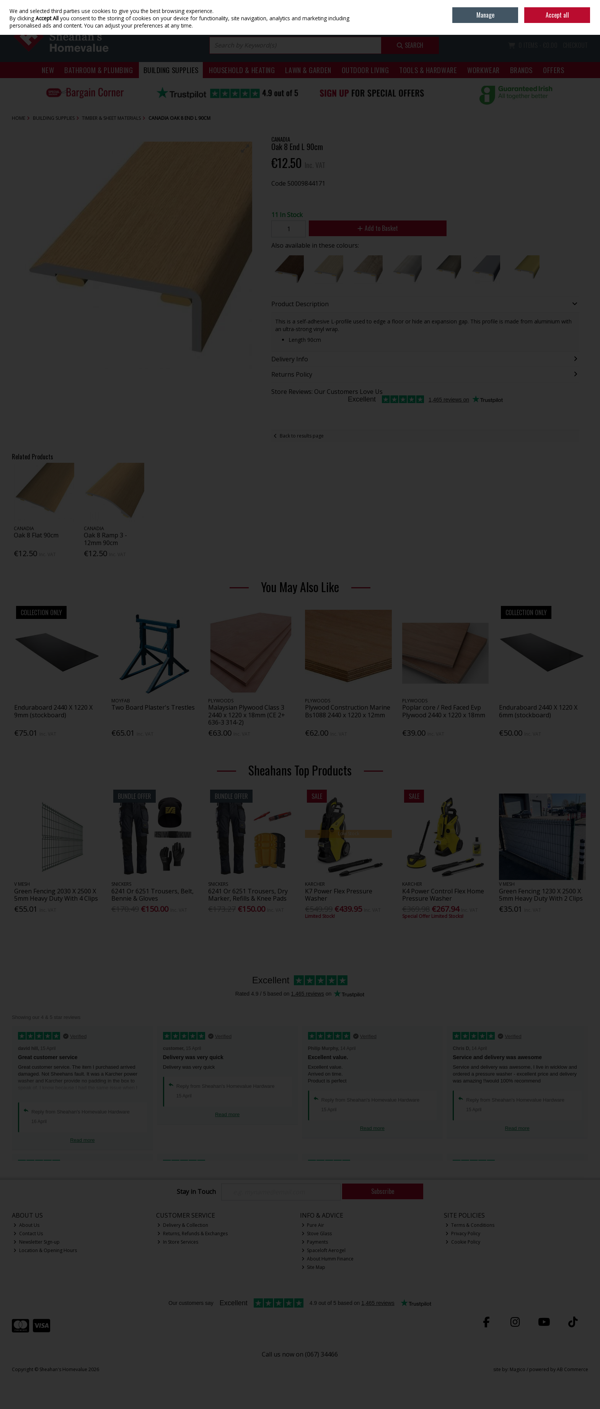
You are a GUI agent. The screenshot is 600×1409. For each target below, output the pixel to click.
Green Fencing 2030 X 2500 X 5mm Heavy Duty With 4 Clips (56, 895)
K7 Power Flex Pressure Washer (338, 895)
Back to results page (302, 436)
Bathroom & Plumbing (98, 70)
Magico (517, 1369)
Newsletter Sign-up (36, 1242)
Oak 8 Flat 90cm (36, 535)
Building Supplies (171, 70)
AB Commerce (572, 1369)
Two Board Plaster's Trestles (153, 707)
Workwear (483, 70)
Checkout (575, 45)
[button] (245, 148)
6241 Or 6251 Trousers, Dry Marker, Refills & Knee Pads (248, 895)
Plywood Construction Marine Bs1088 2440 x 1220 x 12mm (347, 711)
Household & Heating (242, 70)
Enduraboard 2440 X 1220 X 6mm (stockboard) (538, 711)
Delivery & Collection (182, 1225)
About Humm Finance (328, 1259)
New (48, 70)
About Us (26, 1225)
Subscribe (382, 1191)
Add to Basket (377, 228)
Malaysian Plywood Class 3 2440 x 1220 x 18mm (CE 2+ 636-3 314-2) (246, 714)
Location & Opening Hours (45, 1250)
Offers (553, 70)
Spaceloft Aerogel (324, 1250)
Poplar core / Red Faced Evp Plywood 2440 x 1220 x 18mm (443, 711)
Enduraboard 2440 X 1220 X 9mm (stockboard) (53, 711)
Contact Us (28, 1233)
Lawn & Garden (308, 70)
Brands (521, 70)
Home (534, 5)
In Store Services (177, 1242)
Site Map (314, 1267)
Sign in (567, 23)
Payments (315, 1242)
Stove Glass (317, 1233)
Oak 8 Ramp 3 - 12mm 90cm (105, 539)
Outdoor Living (365, 70)
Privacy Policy (462, 1233)
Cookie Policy (462, 1242)
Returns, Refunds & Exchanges (192, 1233)
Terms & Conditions (469, 1225)
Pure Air (313, 1225)
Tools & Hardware (428, 70)
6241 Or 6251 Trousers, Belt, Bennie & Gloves (152, 895)
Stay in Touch (196, 1192)
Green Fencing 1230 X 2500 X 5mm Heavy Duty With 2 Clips (541, 895)
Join (584, 23)
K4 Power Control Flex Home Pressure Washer (443, 895)
